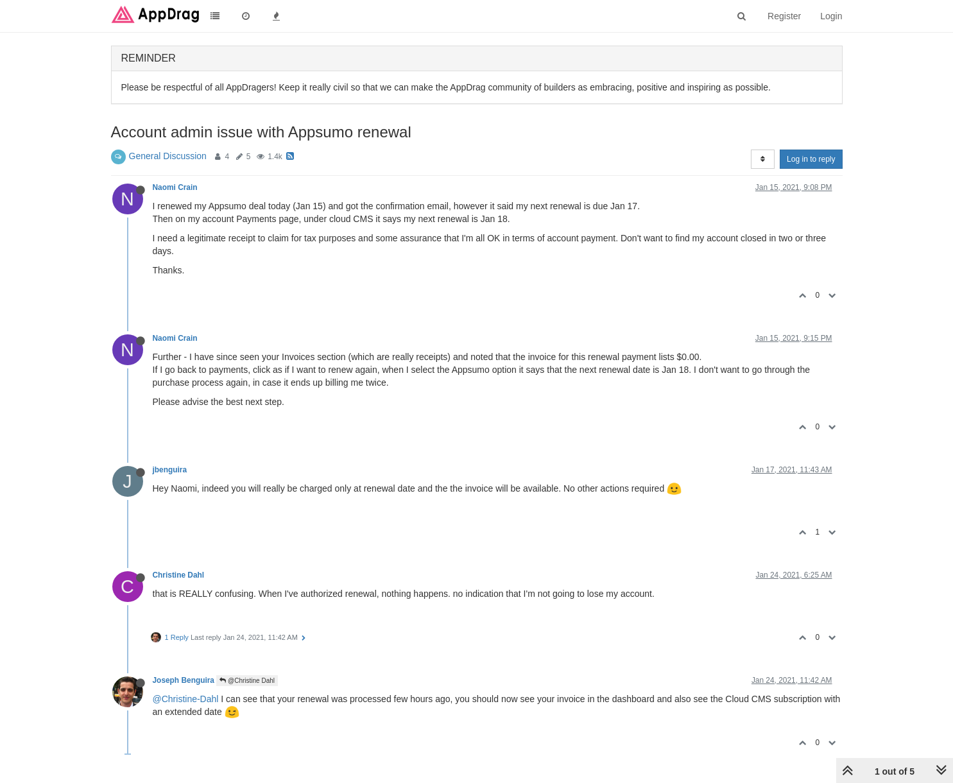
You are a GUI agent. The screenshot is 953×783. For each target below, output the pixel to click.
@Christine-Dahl (186, 699)
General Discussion (168, 156)
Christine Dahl (179, 575)
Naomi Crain (175, 187)
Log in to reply (811, 159)
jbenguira (170, 469)
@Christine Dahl (247, 680)
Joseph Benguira (183, 680)
